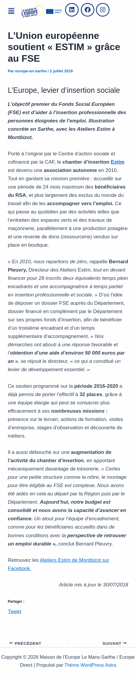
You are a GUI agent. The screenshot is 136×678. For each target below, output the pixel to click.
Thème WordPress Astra (90, 665)
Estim (117, 162)
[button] (11, 11)
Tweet (14, 611)
